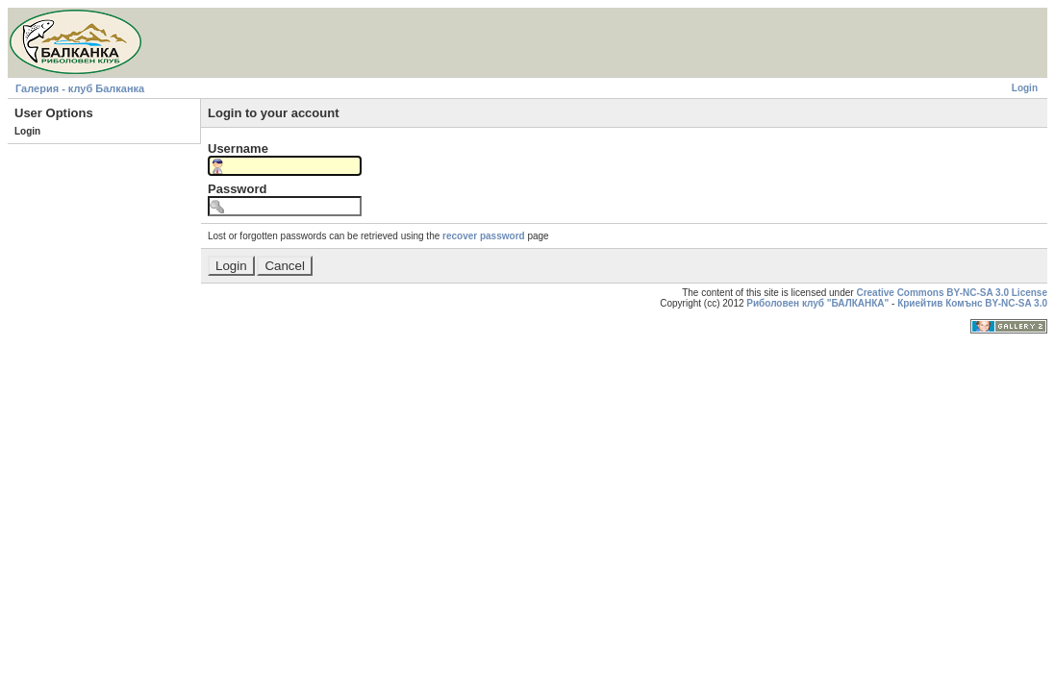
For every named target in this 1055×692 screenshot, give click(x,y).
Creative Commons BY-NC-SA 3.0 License (951, 292)
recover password (483, 236)
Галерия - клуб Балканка (79, 88)
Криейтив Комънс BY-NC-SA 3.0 (972, 303)
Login (1025, 88)
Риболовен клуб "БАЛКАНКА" (817, 303)
